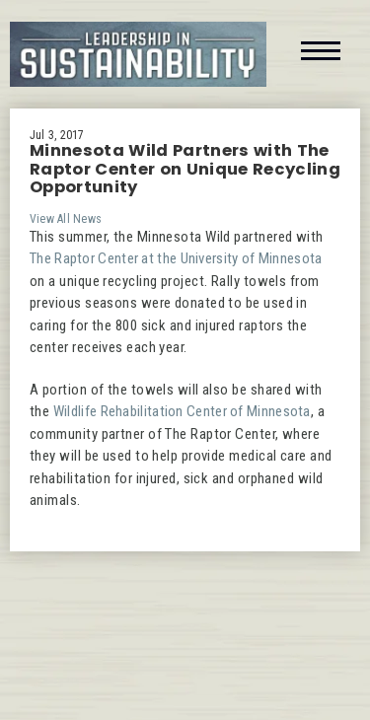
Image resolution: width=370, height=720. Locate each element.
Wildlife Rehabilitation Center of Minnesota (182, 411)
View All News (66, 219)
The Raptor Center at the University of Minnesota (176, 258)
